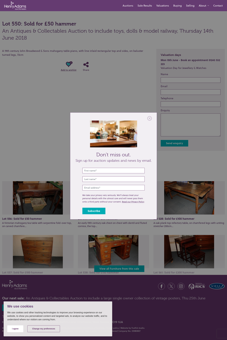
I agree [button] (15, 329)
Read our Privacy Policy (133, 201)
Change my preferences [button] (43, 329)
